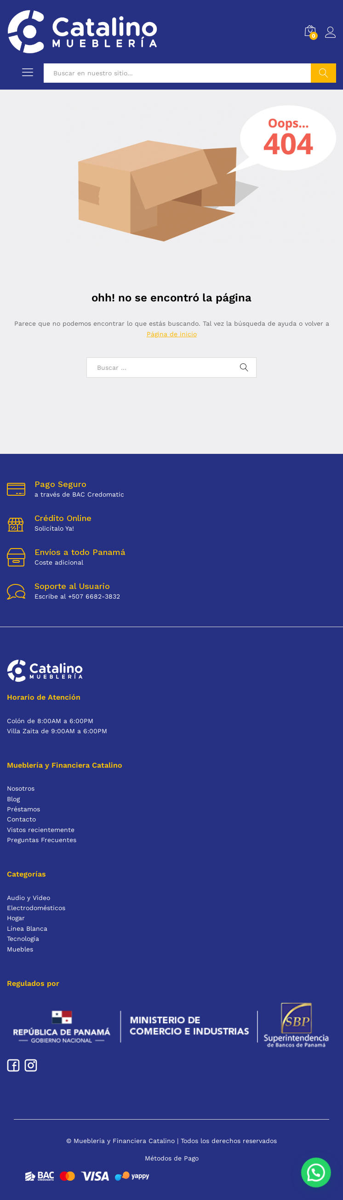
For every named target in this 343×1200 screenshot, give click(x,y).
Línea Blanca (27, 928)
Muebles (20, 949)
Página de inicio (172, 334)
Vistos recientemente (40, 829)
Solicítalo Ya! (54, 528)
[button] (319, 1180)
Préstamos (23, 809)
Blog (13, 799)
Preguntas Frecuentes (41, 839)
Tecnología (23, 938)
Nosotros (20, 788)
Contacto (21, 819)
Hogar (16, 918)
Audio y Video (28, 897)
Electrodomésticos (36, 907)
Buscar (323, 73)
